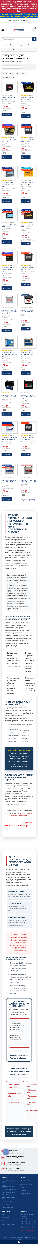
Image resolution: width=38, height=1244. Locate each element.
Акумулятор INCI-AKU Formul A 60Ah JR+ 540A (28, 354)
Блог (22, 1187)
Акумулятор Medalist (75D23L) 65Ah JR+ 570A (8, 269)
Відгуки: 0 (12, 95)
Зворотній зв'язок (27, 1230)
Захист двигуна (7, 1201)
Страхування (25, 1194)
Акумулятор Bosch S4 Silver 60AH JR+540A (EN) (9, 482)
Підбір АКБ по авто (8, 1186)
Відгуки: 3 (12, 265)
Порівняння (6, 1221)
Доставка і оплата (27, 1184)
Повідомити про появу (28, 500)
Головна (5, 45)
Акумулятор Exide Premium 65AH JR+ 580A (8, 184)
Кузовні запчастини (8, 1198)
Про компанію (26, 1181)
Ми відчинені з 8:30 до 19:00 (19, 20)
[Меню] (3, 29)
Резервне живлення (9, 1189)
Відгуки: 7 (12, 435)
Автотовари (6, 1204)
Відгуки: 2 (12, 393)
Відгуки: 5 (31, 222)
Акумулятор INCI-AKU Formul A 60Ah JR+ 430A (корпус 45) (9, 354)
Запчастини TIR (7, 1207)
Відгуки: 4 (31, 95)
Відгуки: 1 (12, 137)
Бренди (23, 1190)
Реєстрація (5, 1218)
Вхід (3, 1214)
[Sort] (12, 67)
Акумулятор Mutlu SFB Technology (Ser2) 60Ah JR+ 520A (9, 311)
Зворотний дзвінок (8, 1224)
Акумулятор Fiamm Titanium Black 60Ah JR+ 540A (28, 397)
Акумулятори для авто (18, 45)
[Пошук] (34, 39)
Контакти (24, 1197)
